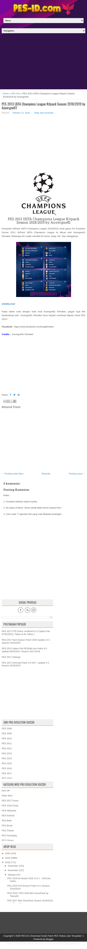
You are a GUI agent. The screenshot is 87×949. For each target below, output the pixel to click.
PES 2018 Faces (10, 805)
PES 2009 (7, 733)
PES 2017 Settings (11, 657)
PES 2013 (7, 753)
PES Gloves (8, 840)
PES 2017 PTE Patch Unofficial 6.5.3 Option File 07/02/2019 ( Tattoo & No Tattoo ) (26, 632)
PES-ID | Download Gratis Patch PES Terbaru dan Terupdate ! (52, 936)
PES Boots (7, 825)
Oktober (12, 874)
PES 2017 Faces (10, 800)
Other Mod (7, 795)
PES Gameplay (9, 835)
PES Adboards (9, 810)
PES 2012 (7, 748)
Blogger (50, 939)
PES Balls (7, 820)
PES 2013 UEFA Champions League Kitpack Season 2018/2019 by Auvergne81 (43, 106)
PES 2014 (7, 758)
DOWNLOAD (8, 304)
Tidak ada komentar (43, 113)
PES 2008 (7, 728)
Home (6, 93)
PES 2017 (7, 773)
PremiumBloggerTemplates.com (66, 944)
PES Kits (15, 93)
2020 (7, 853)
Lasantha (48, 944)
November (13, 870)
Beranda (46, 473)
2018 (7, 862)
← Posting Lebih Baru (12, 473)
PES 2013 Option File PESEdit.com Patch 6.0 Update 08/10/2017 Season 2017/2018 (24, 650)
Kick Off (5, 790)
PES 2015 (7, 763)
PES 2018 (7, 778)
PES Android (8, 815)
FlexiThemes (21, 944)
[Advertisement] (43, 62)
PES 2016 (7, 768)
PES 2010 (7, 738)
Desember (13, 866)
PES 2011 (7, 743)
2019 (7, 858)
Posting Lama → (77, 473)
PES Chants (8, 830)
